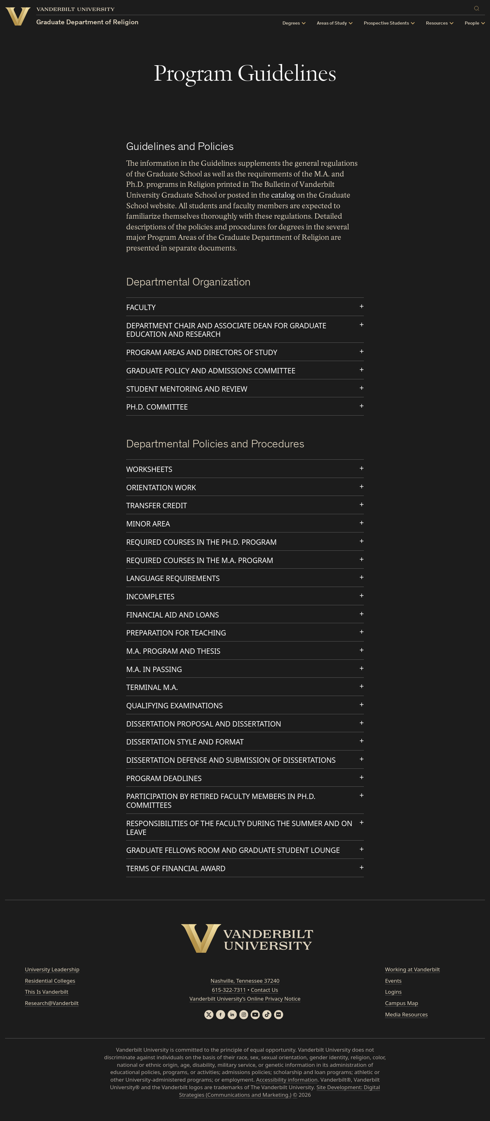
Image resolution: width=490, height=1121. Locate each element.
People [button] (472, 23)
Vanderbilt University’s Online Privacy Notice (245, 1009)
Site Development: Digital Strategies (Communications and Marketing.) (279, 1102)
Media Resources (406, 1025)
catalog (283, 195)
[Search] (478, 7)
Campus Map (401, 1014)
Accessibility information (287, 1091)
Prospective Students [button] (386, 23)
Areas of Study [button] (332, 23)
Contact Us (264, 1000)
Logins (393, 1002)
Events (393, 991)
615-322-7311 (229, 1000)
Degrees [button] (291, 23)
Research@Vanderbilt (52, 1014)
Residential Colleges (50, 991)
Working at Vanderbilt (412, 980)
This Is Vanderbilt (46, 1002)
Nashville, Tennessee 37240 (245, 991)
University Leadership (52, 980)
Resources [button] (437, 23)
